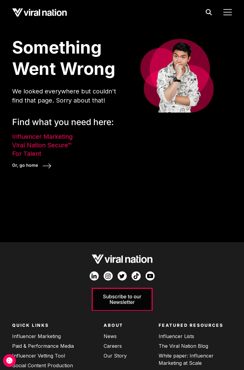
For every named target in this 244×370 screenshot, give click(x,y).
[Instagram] (108, 276)
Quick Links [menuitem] (30, 325)
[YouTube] (150, 276)
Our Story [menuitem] (115, 356)
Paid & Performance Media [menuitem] (43, 346)
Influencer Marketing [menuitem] (36, 336)
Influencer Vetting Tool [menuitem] (38, 356)
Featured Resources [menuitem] (191, 325)
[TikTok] (136, 276)
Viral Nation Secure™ (41, 145)
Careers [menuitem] (113, 346)
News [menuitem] (110, 336)
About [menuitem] (113, 325)
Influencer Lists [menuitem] (176, 336)
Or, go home (25, 165)
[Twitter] (122, 276)
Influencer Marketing (42, 136)
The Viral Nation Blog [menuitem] (183, 346)
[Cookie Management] (9, 360)
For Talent (26, 153)
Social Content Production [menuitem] (42, 365)
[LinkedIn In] (94, 276)
